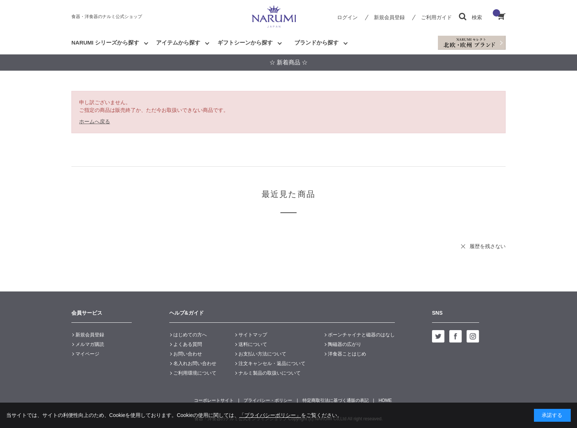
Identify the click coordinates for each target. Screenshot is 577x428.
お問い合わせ (187, 354)
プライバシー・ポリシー (268, 400)
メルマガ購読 (89, 344)
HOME (385, 400)
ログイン (347, 17)
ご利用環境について (194, 373)
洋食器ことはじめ (347, 354)
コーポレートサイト (214, 400)
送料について (252, 344)
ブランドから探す (316, 42)
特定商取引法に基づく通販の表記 (335, 400)
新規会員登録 (389, 17)
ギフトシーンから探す (245, 42)
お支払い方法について (262, 354)
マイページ (87, 354)
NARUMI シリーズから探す (105, 42)
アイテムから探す (178, 42)
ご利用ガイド (436, 17)
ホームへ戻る (94, 121)
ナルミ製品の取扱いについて (269, 373)
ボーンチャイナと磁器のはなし (361, 334)
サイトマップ (252, 334)
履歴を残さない (488, 246)
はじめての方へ (190, 334)
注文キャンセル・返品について (271, 363)
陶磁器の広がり (344, 344)
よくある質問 (187, 344)
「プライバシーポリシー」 (270, 415)
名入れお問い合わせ (194, 363)
